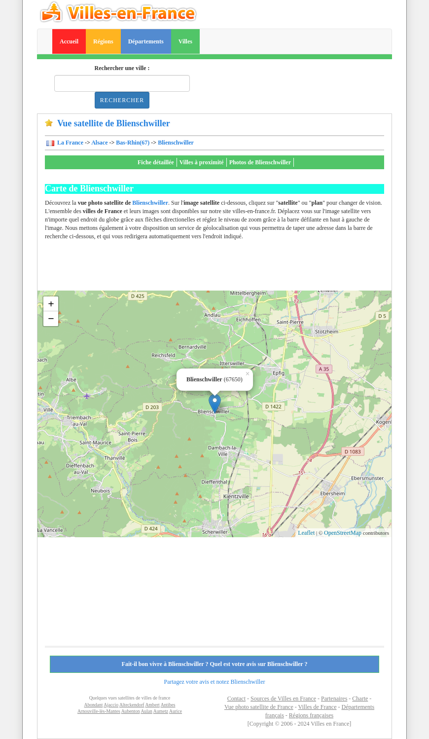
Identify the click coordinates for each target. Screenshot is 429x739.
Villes (185, 41)
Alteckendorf (131, 704)
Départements (146, 41)
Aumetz (160, 711)
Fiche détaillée (156, 162)
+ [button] (51, 303)
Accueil (69, 41)
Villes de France (317, 706)
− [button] (51, 318)
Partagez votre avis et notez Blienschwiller (214, 681)
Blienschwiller (176, 142)
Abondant (93, 704)
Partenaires (334, 698)
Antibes (168, 704)
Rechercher (122, 100)
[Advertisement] (224, 268)
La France (69, 142)
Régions (103, 41)
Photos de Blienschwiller (260, 162)
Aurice (175, 711)
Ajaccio (111, 704)
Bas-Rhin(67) (132, 142)
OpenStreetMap (342, 532)
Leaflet (306, 532)
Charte (360, 698)
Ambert (152, 704)
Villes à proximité (201, 162)
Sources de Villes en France (283, 698)
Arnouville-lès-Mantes (98, 711)
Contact (236, 698)
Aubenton (130, 711)
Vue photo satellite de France (258, 706)
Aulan (146, 711)
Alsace (99, 142)
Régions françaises (311, 715)
